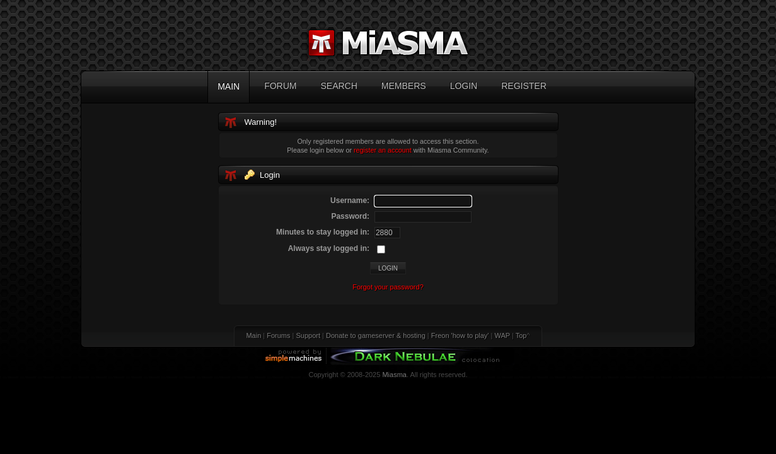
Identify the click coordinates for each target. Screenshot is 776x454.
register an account (383, 150)
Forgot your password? (388, 287)
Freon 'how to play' (460, 335)
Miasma (394, 374)
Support (308, 335)
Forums (278, 335)
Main (253, 335)
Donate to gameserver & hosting (376, 335)
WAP (501, 335)
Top (521, 335)
